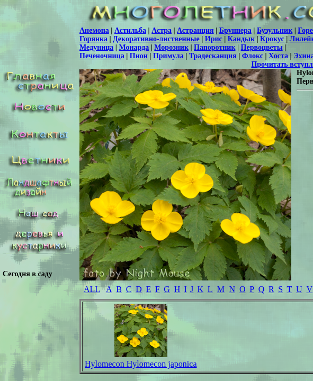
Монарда (134, 47)
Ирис (213, 39)
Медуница (96, 47)
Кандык (241, 39)
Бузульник (274, 30)
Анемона (94, 30)
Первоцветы (262, 47)
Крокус (272, 39)
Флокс (252, 56)
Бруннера (235, 30)
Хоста (278, 56)
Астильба (130, 30)
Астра (161, 30)
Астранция (195, 30)
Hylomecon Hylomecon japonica (141, 363)
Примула (168, 56)
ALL (92, 289)
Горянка (93, 39)
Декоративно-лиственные (156, 39)
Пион (139, 56)
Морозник (171, 47)
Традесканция (213, 56)
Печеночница (101, 56)
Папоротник (214, 47)
